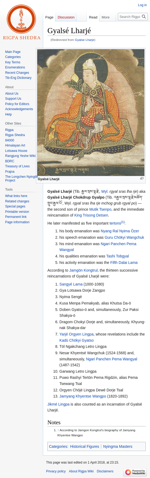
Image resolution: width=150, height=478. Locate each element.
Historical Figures (84, 446)
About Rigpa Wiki (81, 471)
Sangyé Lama (70, 284)
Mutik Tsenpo (100, 209)
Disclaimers (105, 471)
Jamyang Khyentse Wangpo (82, 396)
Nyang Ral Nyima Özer (120, 231)
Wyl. (104, 191)
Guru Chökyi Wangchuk (124, 237)
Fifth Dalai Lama (124, 262)
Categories (58, 446)
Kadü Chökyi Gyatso (76, 340)
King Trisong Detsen (91, 215)
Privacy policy (56, 471)
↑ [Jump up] (58, 430)
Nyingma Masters (117, 446)
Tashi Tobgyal (117, 256)
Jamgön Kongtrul (83, 270)
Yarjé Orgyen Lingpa (76, 334)
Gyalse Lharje (85, 39)
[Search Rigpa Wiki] (133, 16)
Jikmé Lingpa (58, 404)
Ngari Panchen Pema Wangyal (111, 359)
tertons (115, 223)
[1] (123, 221)
